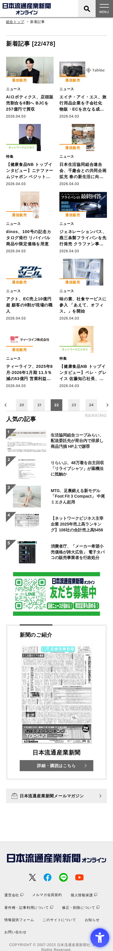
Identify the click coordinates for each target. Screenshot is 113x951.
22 (56, 405)
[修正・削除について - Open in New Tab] (81, 907)
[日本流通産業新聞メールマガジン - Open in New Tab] (56, 796)
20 (21, 405)
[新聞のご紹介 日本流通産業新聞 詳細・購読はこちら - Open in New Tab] (56, 702)
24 (91, 405)
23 (74, 405)
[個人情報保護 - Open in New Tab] (84, 895)
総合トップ (15, 22)
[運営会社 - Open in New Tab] (13, 895)
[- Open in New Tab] (56, 594)
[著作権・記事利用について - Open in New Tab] (28, 907)
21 (39, 405)
